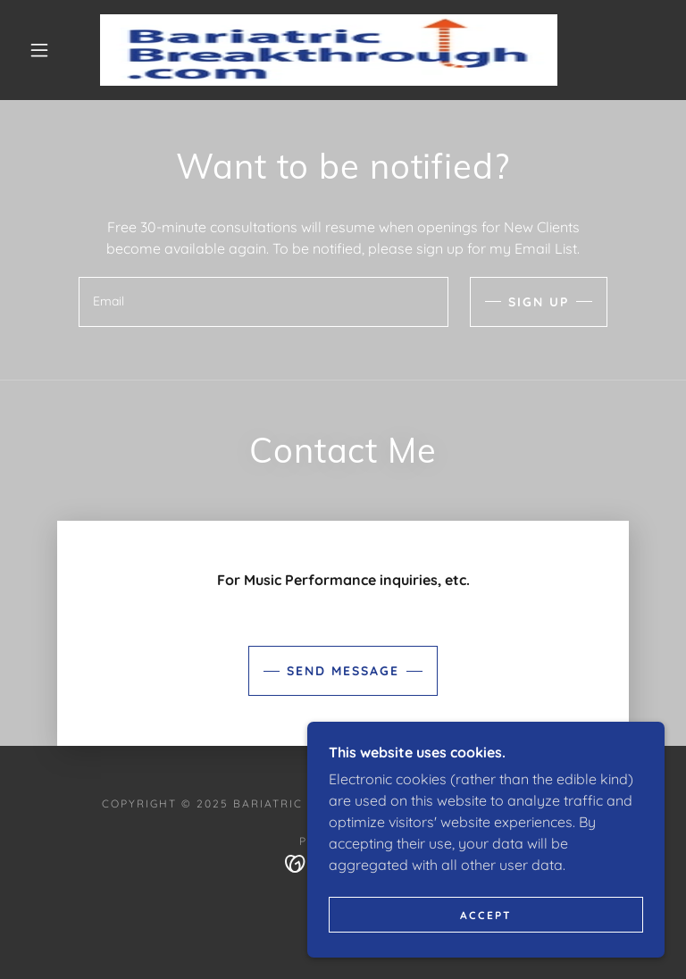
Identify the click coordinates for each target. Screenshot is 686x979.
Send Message (343, 671)
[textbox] (263, 302)
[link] (328, 50)
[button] (39, 50)
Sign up (538, 302)
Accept (486, 915)
